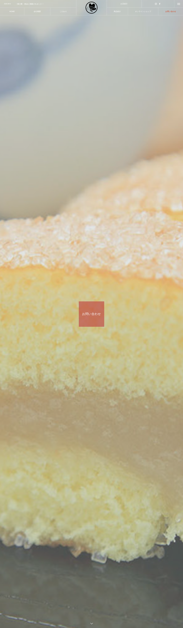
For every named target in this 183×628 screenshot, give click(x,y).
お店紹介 (124, 4)
